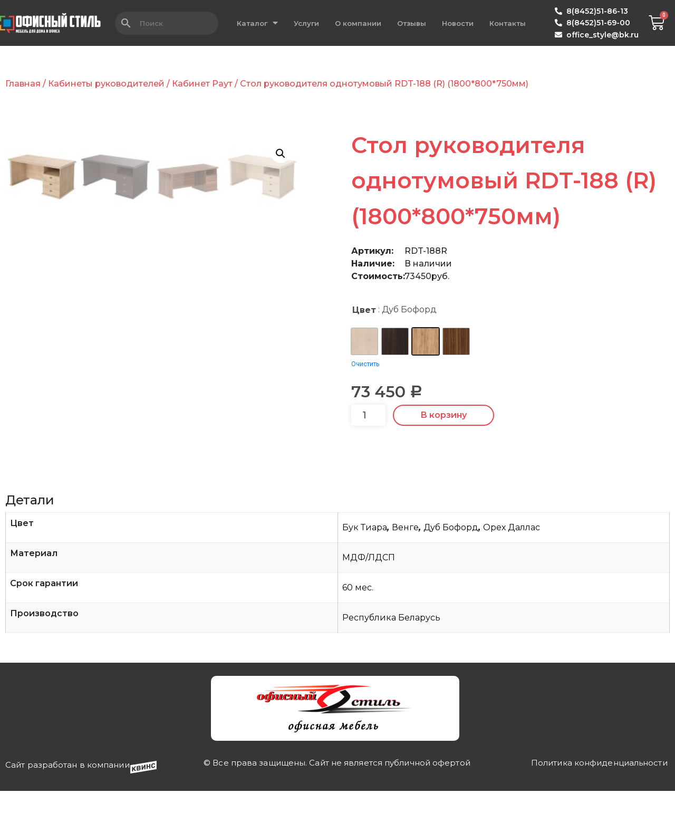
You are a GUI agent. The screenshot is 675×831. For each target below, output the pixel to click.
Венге (405, 604)
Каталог (257, 23)
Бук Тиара (364, 604)
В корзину (443, 415)
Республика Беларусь (391, 694)
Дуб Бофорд (450, 604)
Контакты (507, 23)
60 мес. (357, 664)
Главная (23, 84)
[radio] (364, 341)
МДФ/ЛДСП (368, 634)
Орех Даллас (511, 604)
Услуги (306, 23)
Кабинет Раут (202, 84)
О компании (358, 23)
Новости (458, 23)
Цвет (364, 310)
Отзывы (411, 23)
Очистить (365, 364)
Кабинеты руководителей (106, 84)
